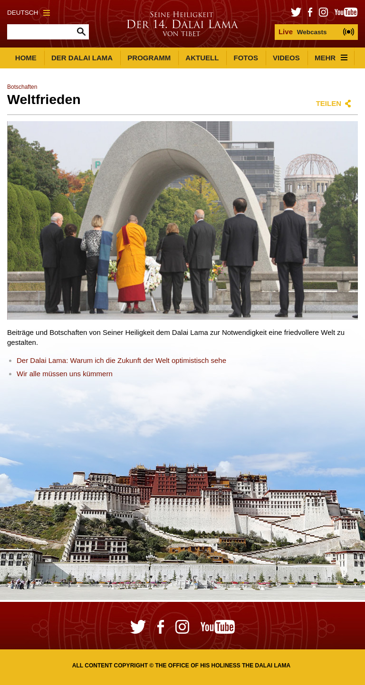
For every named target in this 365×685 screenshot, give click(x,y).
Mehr (331, 58)
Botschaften (22, 87)
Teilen (328, 103)
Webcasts (303, 32)
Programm (149, 58)
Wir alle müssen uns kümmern (65, 374)
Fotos (246, 58)
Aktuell (202, 58)
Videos (286, 58)
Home (26, 58)
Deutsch (28, 12)
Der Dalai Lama (82, 58)
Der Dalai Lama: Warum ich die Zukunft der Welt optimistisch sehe (121, 360)
